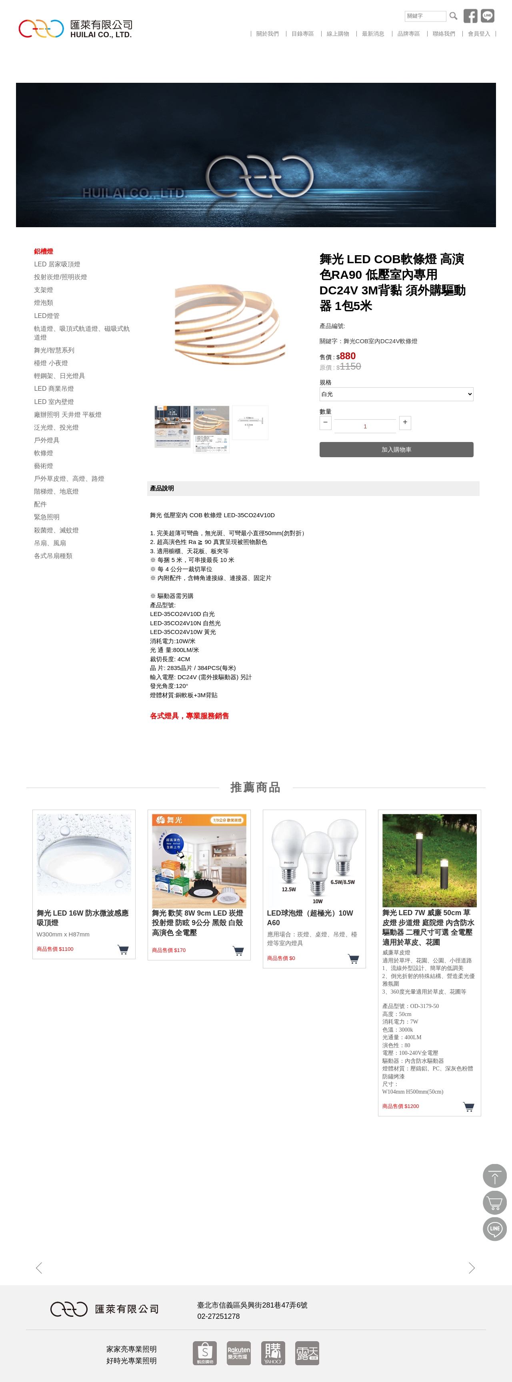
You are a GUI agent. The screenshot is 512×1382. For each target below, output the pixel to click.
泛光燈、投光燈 (56, 393)
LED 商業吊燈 (54, 355)
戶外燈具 (47, 406)
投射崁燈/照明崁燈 (60, 243)
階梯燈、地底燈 (56, 457)
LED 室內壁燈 (54, 368)
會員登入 (479, 33)
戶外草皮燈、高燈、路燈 (69, 445)
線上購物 (338, 33)
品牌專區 (409, 33)
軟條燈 (43, 419)
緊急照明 (47, 483)
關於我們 (267, 33)
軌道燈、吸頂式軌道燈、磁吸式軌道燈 (82, 300)
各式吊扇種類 (53, 522)
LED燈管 (46, 282)
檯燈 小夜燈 (51, 329)
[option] (172, 393)
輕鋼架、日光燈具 (59, 342)
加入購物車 (397, 415)
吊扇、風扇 (50, 509)
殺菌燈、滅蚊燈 (56, 496)
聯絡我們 (444, 33)
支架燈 (43, 256)
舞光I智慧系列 (54, 316)
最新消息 (373, 33)
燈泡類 (43, 269)
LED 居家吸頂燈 (57, 230)
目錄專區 (303, 33)
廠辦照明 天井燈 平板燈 (68, 381)
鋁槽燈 (43, 217)
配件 (40, 470)
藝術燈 (43, 432)
